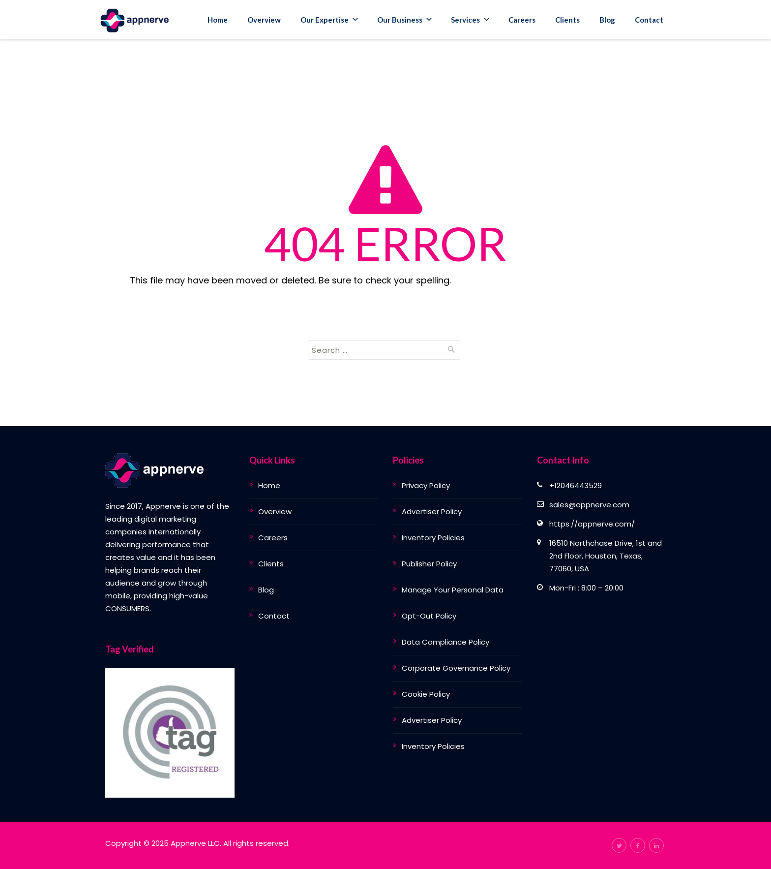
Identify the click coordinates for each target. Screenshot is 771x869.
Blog (607, 19)
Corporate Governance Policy (456, 668)
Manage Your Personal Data (453, 590)
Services (470, 20)
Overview (264, 19)
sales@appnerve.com (589, 504)
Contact (649, 19)
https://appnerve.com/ (592, 524)
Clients (567, 19)
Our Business (405, 20)
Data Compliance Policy (445, 642)
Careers (521, 19)
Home (218, 19)
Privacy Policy (426, 485)
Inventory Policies (433, 537)
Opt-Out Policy (429, 616)
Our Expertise (329, 20)
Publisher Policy (429, 564)
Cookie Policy (426, 694)
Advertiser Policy (432, 511)
